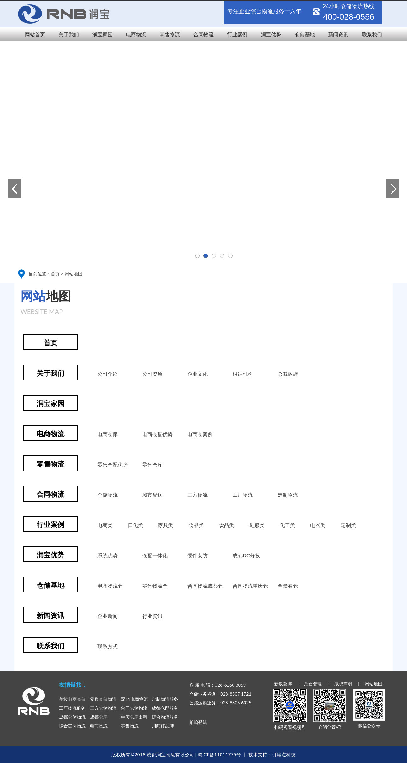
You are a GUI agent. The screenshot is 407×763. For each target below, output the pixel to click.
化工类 (287, 525)
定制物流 (288, 495)
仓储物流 (107, 495)
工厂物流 (243, 495)
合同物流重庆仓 (250, 586)
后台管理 (313, 683)
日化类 (135, 525)
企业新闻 (107, 616)
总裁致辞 (288, 374)
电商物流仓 (110, 586)
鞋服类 (257, 525)
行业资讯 (152, 616)
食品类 (196, 525)
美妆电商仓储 (72, 699)
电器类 (317, 525)
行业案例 (237, 34)
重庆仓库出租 (134, 716)
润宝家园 (102, 34)
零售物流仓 (155, 586)
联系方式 (107, 646)
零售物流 (170, 34)
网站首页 (35, 34)
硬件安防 (197, 555)
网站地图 (73, 273)
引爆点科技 (284, 754)
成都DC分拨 (246, 555)
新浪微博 (283, 683)
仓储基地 (305, 34)
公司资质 (152, 374)
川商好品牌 (163, 725)
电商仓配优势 (157, 434)
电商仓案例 (200, 434)
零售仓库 (152, 464)
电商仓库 (107, 434)
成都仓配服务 (165, 708)
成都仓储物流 (72, 716)
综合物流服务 (165, 716)
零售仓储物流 (103, 699)
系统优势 (107, 555)
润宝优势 (271, 34)
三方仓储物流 (103, 708)
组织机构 (243, 374)
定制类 (348, 525)
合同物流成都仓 (205, 586)
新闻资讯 (338, 34)
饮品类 (226, 525)
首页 (55, 273)
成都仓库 (99, 716)
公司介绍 (107, 374)
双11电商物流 (134, 699)
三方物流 (197, 495)
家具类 (165, 525)
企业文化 (197, 374)
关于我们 (69, 34)
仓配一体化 (155, 555)
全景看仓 (288, 586)
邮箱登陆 (198, 722)
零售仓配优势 (112, 464)
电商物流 (136, 34)
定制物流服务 (165, 699)
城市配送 (152, 495)
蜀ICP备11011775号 (219, 754)
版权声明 (343, 683)
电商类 (105, 525)
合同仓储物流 (134, 708)
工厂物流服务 (72, 708)
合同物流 (203, 34)
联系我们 (372, 34)
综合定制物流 (72, 725)
